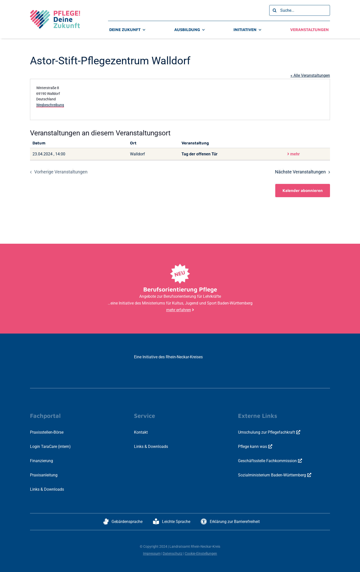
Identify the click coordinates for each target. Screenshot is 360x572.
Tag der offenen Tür (200, 154)
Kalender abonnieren (302, 190)
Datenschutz (172, 553)
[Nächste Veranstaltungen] (303, 172)
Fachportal (45, 415)
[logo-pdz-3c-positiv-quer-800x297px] (55, 12)
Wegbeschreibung (50, 105)
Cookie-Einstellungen (201, 553)
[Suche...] (299, 10)
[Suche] (274, 10)
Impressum (151, 553)
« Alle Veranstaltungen (310, 75)
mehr (293, 154)
